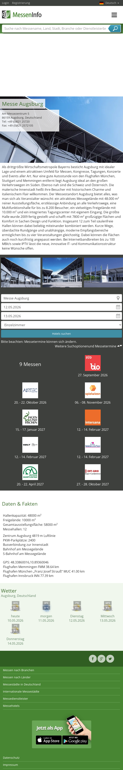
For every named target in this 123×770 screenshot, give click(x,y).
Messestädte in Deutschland (22, 684)
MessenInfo (21, 14)
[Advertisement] (62, 66)
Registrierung (21, 3)
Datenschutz (11, 758)
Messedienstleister (15, 698)
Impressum (10, 765)
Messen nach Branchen (18, 670)
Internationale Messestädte (21, 691)
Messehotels (11, 706)
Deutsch (112, 3)
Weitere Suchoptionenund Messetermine (85, 346)
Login (5, 3)
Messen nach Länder (17, 677)
